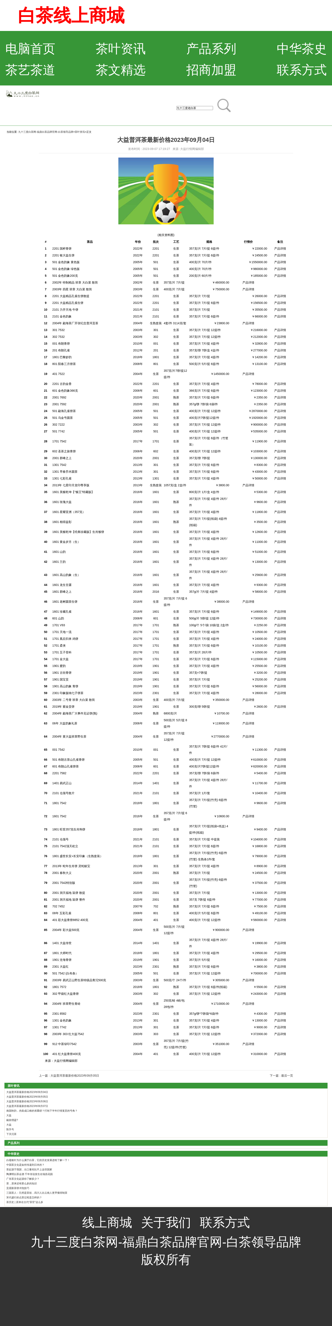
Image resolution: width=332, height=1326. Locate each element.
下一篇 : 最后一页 (281, 1075)
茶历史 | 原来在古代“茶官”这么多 (24, 1202)
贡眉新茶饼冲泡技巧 (17, 1188)
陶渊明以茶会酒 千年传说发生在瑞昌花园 (29, 1174)
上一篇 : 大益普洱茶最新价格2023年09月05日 (69, 1075)
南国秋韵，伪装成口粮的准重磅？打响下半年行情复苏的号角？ (41, 1110)
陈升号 (10, 1129)
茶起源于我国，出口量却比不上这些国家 (29, 1169)
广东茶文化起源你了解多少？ (22, 1178)
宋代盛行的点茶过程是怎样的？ (24, 1197)
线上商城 (107, 1222)
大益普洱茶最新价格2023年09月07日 (27, 1106)
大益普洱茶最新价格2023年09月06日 (27, 1101)
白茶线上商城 (71, 15)
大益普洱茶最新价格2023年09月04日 (27, 1092)
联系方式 (302, 70)
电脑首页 (30, 49)
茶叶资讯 (121, 49)
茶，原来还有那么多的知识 (21, 1183)
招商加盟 (211, 70)
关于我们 (166, 1222)
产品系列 (211, 49)
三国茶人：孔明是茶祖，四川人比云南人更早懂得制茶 (36, 1192)
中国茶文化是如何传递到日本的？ (25, 1164)
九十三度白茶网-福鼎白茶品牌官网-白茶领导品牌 (45, 131)
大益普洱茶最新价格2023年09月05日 (27, 1096)
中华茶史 (302, 49)
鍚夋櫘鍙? (12, 1120)
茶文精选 (121, 70)
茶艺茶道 (30, 70)
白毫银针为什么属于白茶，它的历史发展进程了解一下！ (38, 1160)
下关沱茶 (11, 1134)
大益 (8, 1115)
